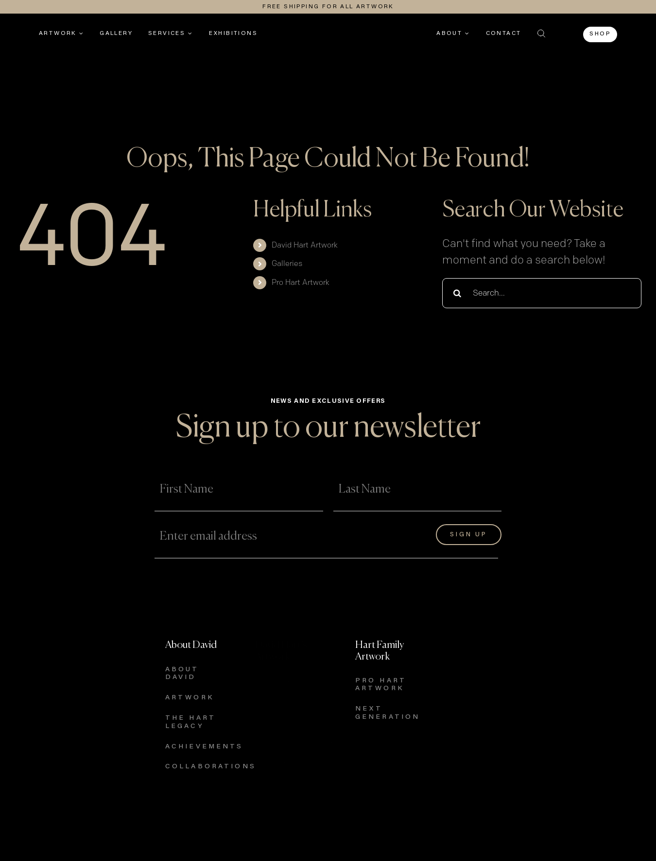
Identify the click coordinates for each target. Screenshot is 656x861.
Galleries (287, 263)
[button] (541, 33)
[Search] (457, 293)
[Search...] (541, 293)
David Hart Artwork (305, 245)
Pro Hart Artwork (300, 282)
